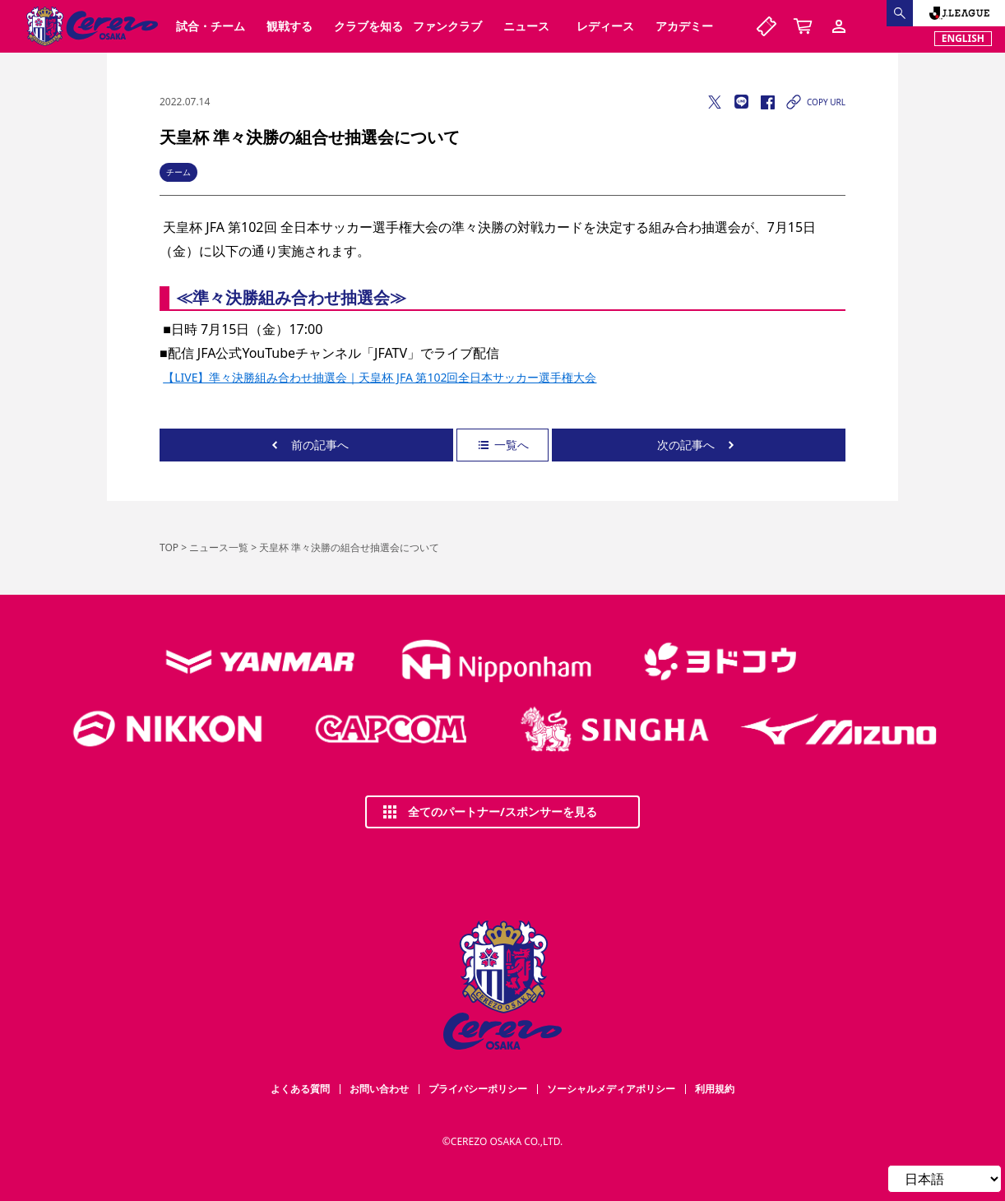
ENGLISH (963, 38)
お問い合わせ (379, 1089)
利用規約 (714, 1089)
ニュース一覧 (218, 547)
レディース (605, 26)
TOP (169, 547)
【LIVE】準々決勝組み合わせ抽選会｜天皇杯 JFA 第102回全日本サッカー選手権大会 (379, 377)
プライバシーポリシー (477, 1089)
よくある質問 (300, 1089)
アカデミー (684, 26)
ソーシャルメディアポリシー (611, 1089)
